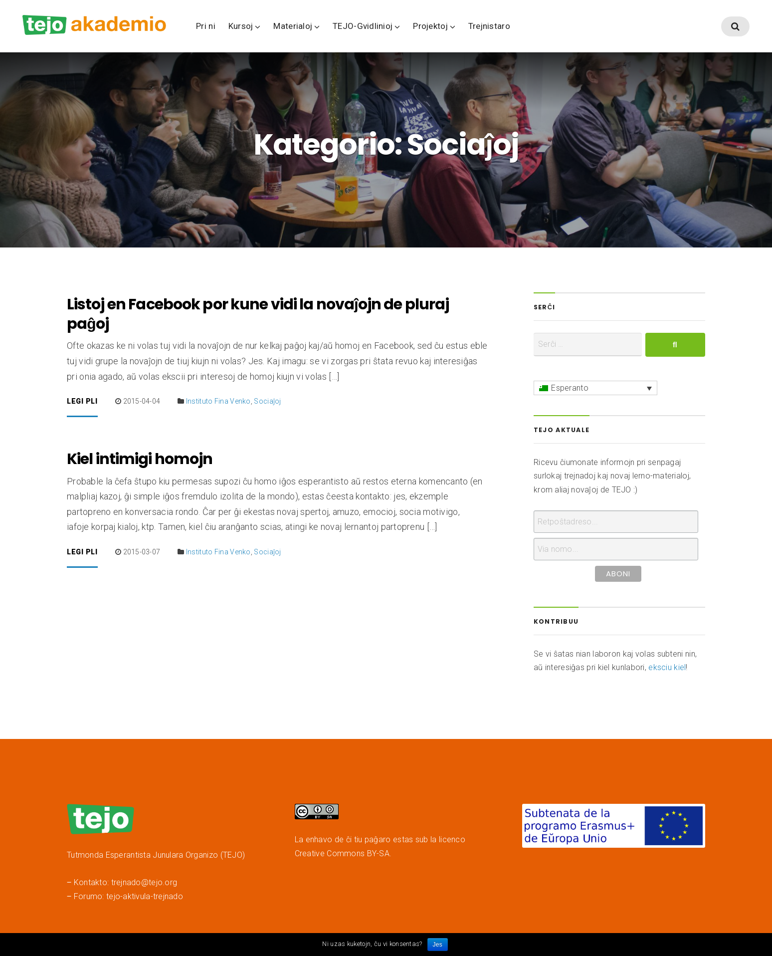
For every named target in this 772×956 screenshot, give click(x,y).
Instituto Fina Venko (218, 403)
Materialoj (292, 26)
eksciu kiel (667, 669)
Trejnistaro (489, 26)
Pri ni (205, 26)
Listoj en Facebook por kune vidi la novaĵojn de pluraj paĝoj (258, 315)
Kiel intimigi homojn (139, 460)
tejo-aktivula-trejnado (144, 898)
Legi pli (82, 403)
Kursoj (240, 26)
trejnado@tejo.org (144, 884)
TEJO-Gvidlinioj (362, 26)
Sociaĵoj (267, 403)
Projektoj (430, 26)
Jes (437, 944)
